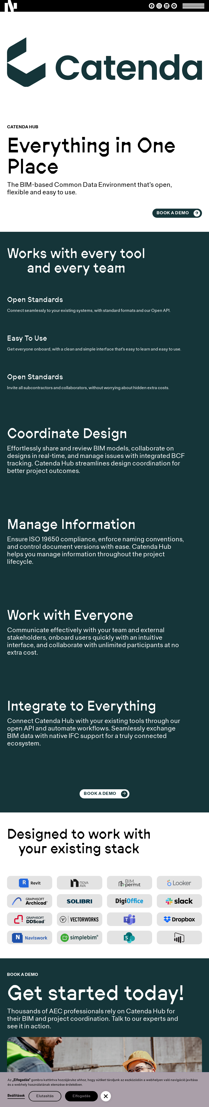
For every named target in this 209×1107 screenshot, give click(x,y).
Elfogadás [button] (81, 1096)
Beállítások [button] (16, 1095)
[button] (106, 1096)
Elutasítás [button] (45, 1096)
